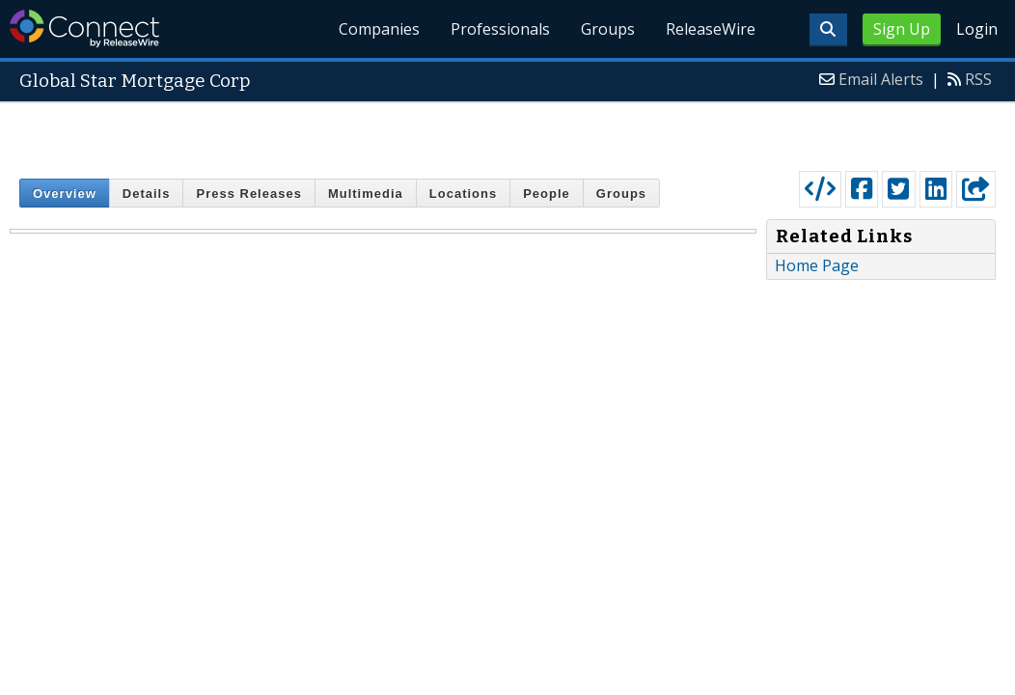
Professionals (500, 29)
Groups (608, 29)
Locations (463, 193)
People (546, 193)
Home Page (817, 265)
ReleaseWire (710, 29)
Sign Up (901, 29)
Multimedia (365, 193)
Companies (380, 29)
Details (147, 193)
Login (977, 29)
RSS (978, 79)
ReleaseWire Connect (84, 28)
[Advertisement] (508, 132)
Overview (64, 193)
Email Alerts (880, 79)
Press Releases (248, 193)
